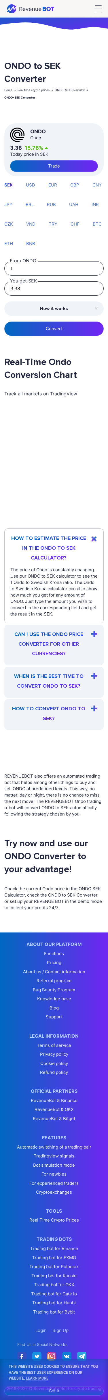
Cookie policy (54, 1063)
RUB (51, 204)
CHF (75, 224)
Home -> (10, 90)
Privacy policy (54, 1054)
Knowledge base (54, 998)
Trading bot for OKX (54, 1284)
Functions (54, 953)
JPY (8, 204)
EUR (52, 185)
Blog (54, 1008)
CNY (97, 185)
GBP (74, 185)
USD (30, 185)
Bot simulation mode (54, 1165)
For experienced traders (54, 1183)
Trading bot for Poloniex (54, 1266)
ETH (8, 243)
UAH (73, 204)
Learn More (37, 1377)
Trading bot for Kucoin (54, 1275)
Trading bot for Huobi (54, 1302)
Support (54, 1017)
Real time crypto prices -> (35, 90)
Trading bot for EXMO (54, 1257)
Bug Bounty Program (54, 990)
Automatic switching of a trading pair (54, 1147)
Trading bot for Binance (54, 1248)
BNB (30, 243)
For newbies (54, 1174)
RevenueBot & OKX (54, 1109)
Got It (54, 1390)
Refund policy (54, 1072)
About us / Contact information (54, 971)
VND (30, 224)
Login (41, 1330)
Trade (54, 166)
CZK (8, 224)
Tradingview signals (54, 1156)
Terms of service (54, 1045)
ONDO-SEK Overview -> (71, 90)
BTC (97, 224)
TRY (53, 224)
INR (95, 204)
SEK (8, 185)
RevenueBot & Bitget (54, 1118)
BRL (30, 204)
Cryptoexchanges (54, 1192)
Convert (54, 328)
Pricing (54, 962)
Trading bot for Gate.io (54, 1294)
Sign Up (60, 1330)
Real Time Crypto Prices (54, 1220)
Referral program (54, 980)
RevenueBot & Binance (54, 1100)
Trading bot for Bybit (54, 1312)
